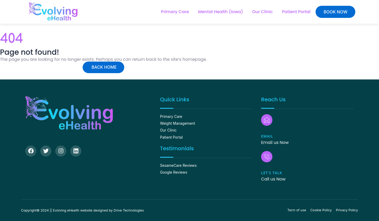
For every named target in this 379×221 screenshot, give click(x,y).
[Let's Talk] (266, 156)
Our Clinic (262, 12)
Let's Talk (272, 172)
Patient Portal (296, 12)
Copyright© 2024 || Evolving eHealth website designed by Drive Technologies (84, 210)
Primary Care (175, 12)
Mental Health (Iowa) (220, 12)
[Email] (266, 120)
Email (267, 136)
